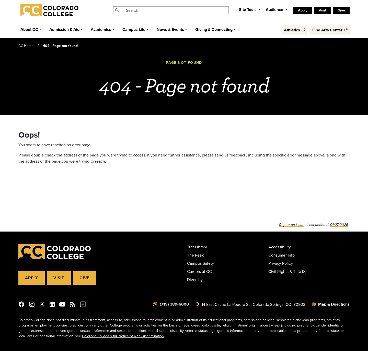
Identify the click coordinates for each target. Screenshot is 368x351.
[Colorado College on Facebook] (21, 305)
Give (341, 10)
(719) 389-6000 (174, 304)
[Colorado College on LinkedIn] (52, 305)
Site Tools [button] (248, 10)
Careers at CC (199, 271)
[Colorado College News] (73, 305)
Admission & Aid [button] (64, 29)
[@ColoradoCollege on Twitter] (42, 305)
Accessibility (279, 247)
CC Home (25, 45)
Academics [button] (101, 29)
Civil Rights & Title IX (287, 271)
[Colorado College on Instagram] (32, 305)
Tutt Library (197, 247)
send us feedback (230, 155)
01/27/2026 (339, 225)
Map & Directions (334, 304)
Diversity (195, 279)
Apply (302, 10)
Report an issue (291, 225)
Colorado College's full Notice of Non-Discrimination (123, 335)
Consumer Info (281, 255)
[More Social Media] (83, 305)
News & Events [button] (170, 29)
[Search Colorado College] (176, 10)
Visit (322, 10)
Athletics (294, 30)
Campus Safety (200, 263)
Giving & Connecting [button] (214, 29)
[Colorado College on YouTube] (62, 305)
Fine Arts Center (330, 30)
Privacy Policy (280, 263)
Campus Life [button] (133, 29)
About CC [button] (29, 29)
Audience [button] (275, 10)
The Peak (195, 255)
